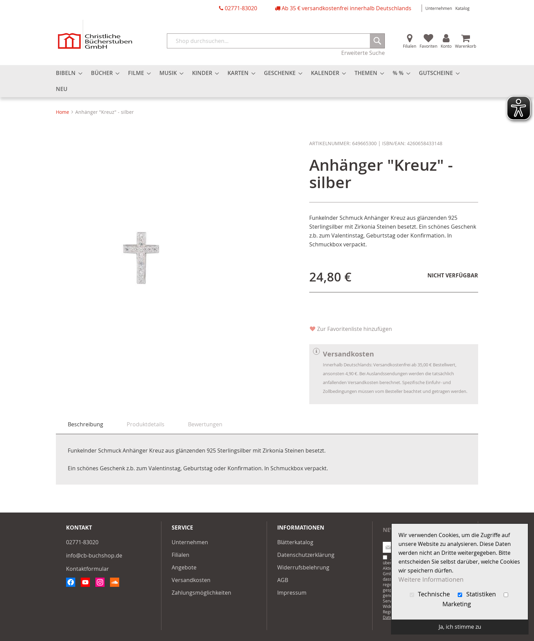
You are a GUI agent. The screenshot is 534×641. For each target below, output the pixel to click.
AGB (282, 580)
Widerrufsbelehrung (303, 567)
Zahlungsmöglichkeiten (201, 592)
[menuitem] (67, 73)
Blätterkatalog (295, 542)
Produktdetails (145, 424)
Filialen (409, 46)
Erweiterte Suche (363, 53)
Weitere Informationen (431, 579)
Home (62, 112)
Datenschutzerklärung (305, 555)
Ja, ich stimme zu (460, 626)
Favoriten (428, 46)
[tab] (85, 424)
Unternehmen (438, 8)
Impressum (292, 592)
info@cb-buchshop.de (94, 555)
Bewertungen (205, 424)
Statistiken (478, 594)
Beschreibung (85, 424)
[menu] (267, 81)
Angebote (184, 567)
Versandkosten (191, 580)
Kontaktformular (87, 569)
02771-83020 (241, 8)
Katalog (462, 8)
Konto (446, 46)
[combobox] (276, 40)
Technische (431, 594)
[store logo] (95, 34)
